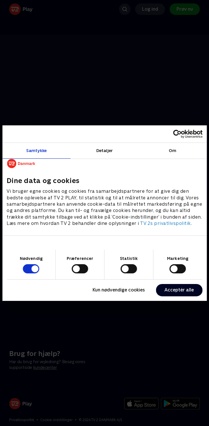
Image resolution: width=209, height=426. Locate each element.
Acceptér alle (179, 290)
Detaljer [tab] (104, 150)
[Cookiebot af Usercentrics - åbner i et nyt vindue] (177, 133)
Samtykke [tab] (36, 150)
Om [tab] (172, 150)
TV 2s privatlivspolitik (165, 223)
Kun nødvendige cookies (119, 290)
